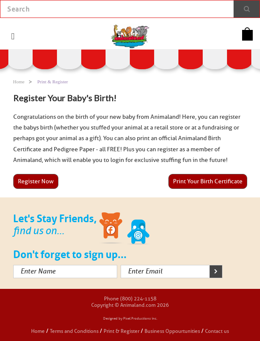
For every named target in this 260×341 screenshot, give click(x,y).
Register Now (36, 181)
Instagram (165, 229)
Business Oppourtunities (172, 331)
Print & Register (121, 331)
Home (19, 81)
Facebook (111, 229)
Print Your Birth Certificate (208, 181)
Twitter (138, 229)
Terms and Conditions (75, 331)
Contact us (217, 331)
